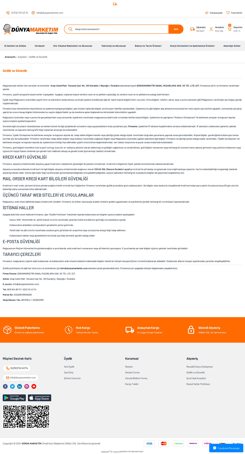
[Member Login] (211, 29)
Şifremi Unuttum (72, 378)
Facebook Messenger (226, 448)
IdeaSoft (105, 451)
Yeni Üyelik (69, 366)
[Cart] (234, 29)
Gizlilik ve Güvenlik (195, 372)
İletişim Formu (132, 372)
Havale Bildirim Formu (136, 378)
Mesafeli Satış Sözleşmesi (199, 366)
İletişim (129, 366)
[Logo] (31, 29)
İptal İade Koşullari (196, 378)
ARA (176, 29)
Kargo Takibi (131, 384)
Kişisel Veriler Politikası (198, 384)
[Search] (123, 29)
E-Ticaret (115, 451)
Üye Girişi (68, 372)
